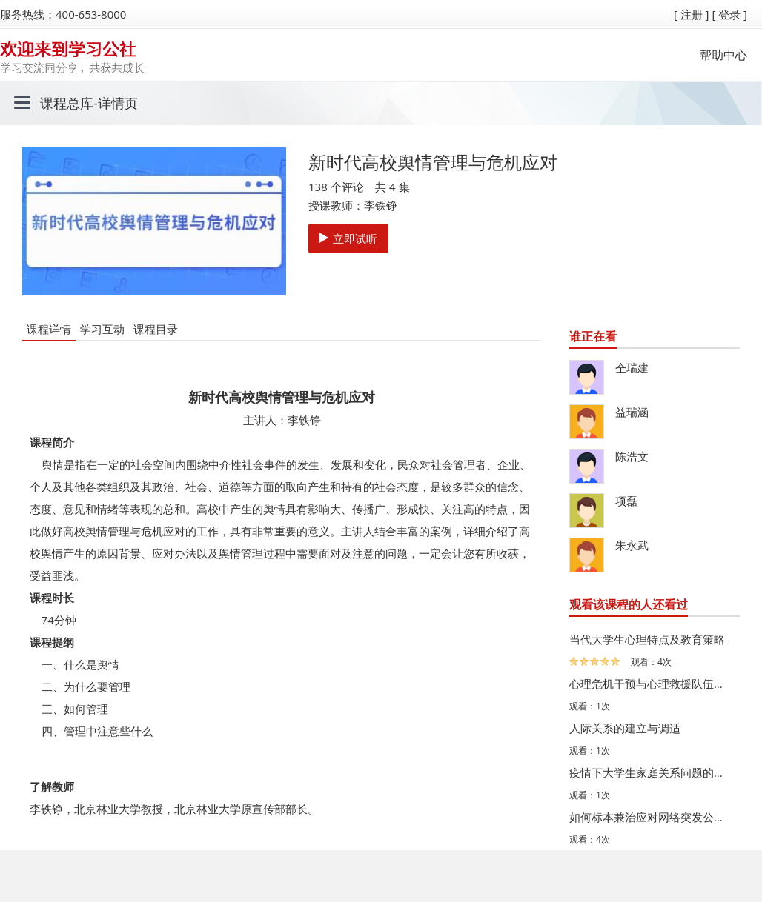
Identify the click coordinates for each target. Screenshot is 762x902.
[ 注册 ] (691, 14)
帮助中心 (723, 55)
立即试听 (348, 238)
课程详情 (49, 328)
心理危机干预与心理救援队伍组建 (650, 683)
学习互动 (102, 328)
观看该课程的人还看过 (628, 604)
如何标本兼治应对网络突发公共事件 (650, 816)
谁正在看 (593, 336)
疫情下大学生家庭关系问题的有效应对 (650, 772)
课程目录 (155, 328)
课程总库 (66, 103)
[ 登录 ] (729, 14)
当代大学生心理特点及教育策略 (647, 639)
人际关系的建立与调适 (624, 728)
